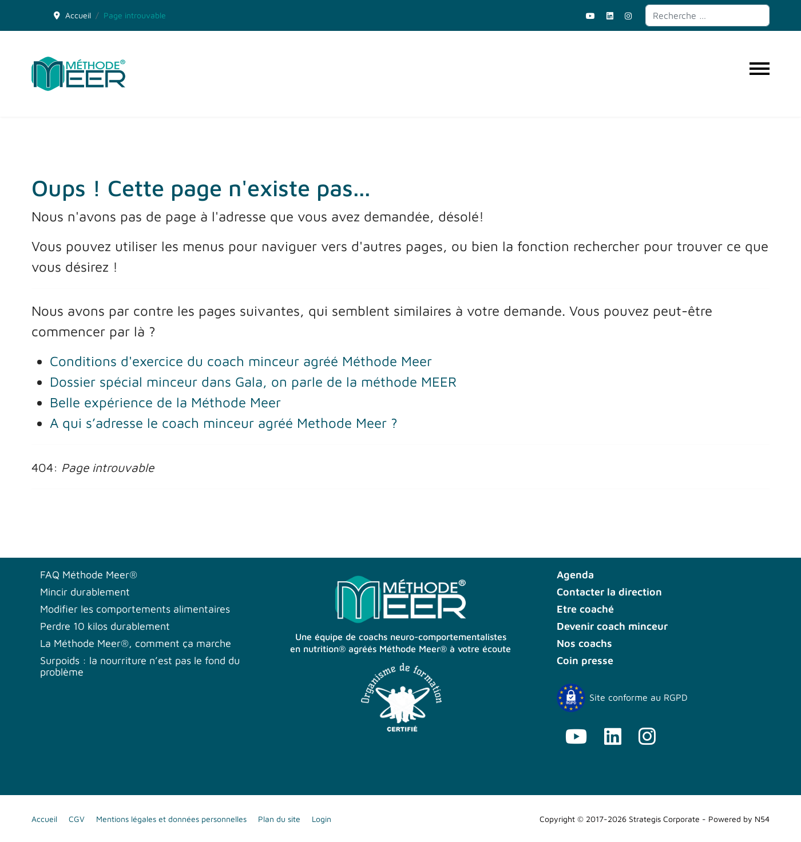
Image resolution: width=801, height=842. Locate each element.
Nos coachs (584, 643)
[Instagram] (628, 16)
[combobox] (707, 15)
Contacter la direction (609, 592)
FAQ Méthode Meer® (88, 575)
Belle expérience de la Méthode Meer (165, 402)
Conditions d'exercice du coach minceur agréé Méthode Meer (241, 361)
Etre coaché (585, 609)
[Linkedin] (609, 16)
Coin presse (585, 660)
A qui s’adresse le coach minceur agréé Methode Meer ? (224, 423)
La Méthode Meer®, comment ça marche (135, 643)
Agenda (575, 575)
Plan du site (279, 819)
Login (321, 819)
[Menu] (760, 74)
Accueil (44, 819)
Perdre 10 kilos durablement (105, 626)
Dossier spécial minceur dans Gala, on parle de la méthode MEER (253, 382)
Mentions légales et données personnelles (171, 819)
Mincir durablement (85, 592)
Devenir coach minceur (612, 626)
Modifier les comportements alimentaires (135, 609)
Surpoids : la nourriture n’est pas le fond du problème (140, 666)
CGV (77, 819)
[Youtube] (590, 16)
